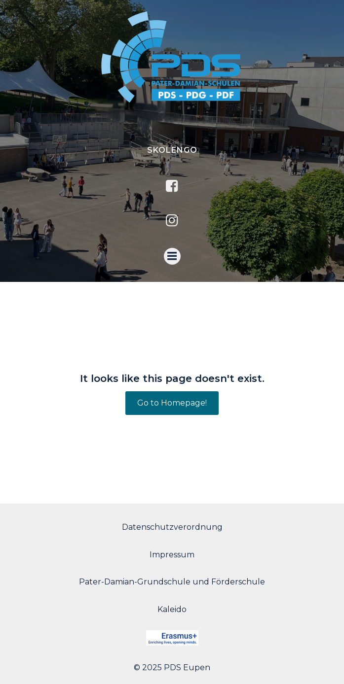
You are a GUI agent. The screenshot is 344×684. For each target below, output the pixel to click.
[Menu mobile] (172, 256)
